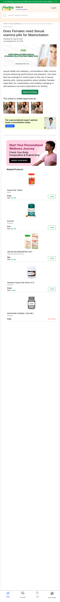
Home (5, 24)
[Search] (30, 15)
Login (53, 8)
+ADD (52, 197)
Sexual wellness (15, 24)
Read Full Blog (30, 92)
